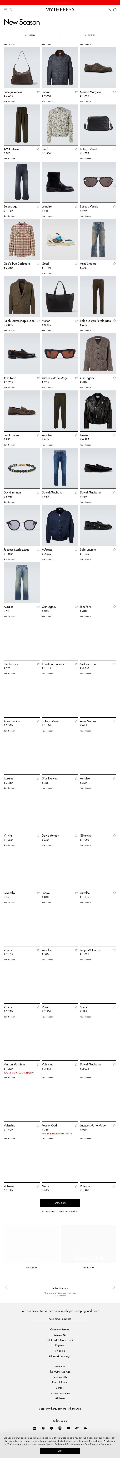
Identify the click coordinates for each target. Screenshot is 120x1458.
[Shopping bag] (115, 9)
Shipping (60, 1350)
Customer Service (60, 1329)
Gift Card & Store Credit (60, 1340)
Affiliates (60, 1398)
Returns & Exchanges (60, 1356)
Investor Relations (60, 1393)
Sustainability (60, 1377)
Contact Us (60, 1335)
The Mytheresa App (60, 1371)
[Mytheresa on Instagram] (60, 1428)
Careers (60, 1387)
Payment (60, 1345)
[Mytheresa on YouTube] (68, 1428)
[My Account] (109, 9)
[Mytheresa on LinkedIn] (34, 1428)
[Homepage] (60, 9)
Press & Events (60, 1382)
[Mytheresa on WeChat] (85, 1428)
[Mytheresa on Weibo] (77, 1428)
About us (60, 1366)
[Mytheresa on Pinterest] (51, 1428)
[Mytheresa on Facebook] (43, 1428)
